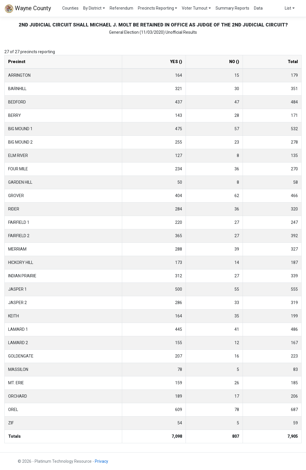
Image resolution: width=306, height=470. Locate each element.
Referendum (121, 8)
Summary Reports (232, 8)
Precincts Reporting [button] (156, 8)
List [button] (288, 8)
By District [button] (92, 8)
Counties (70, 8)
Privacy (101, 461)
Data (258, 8)
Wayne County (28, 8)
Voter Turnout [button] (194, 8)
